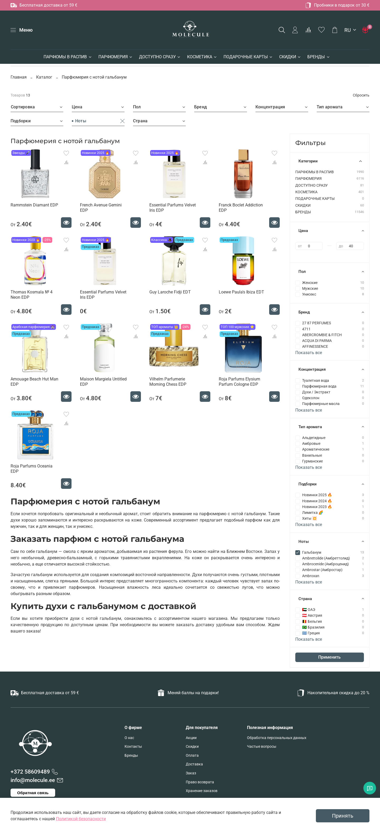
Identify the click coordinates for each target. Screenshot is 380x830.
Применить (329, 657)
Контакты (133, 746)
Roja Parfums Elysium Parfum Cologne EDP (239, 382)
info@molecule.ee (33, 780)
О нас (129, 738)
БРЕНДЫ (318, 56)
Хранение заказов (201, 791)
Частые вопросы (261, 746)
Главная (19, 77)
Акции (191, 738)
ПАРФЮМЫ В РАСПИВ (68, 56)
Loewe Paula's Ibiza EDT (241, 292)
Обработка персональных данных (276, 738)
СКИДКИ (290, 56)
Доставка (194, 764)
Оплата (192, 755)
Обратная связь (33, 792)
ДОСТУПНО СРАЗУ (160, 56)
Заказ (191, 773)
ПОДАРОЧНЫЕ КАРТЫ (248, 56)
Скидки (192, 746)
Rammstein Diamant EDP (34, 205)
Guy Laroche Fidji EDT (170, 292)
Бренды (131, 755)
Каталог (44, 77)
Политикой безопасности (81, 818)
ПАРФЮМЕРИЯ (115, 56)
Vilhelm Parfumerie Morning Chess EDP (167, 382)
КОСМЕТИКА (202, 56)
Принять (342, 816)
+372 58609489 (30, 772)
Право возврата (200, 782)
